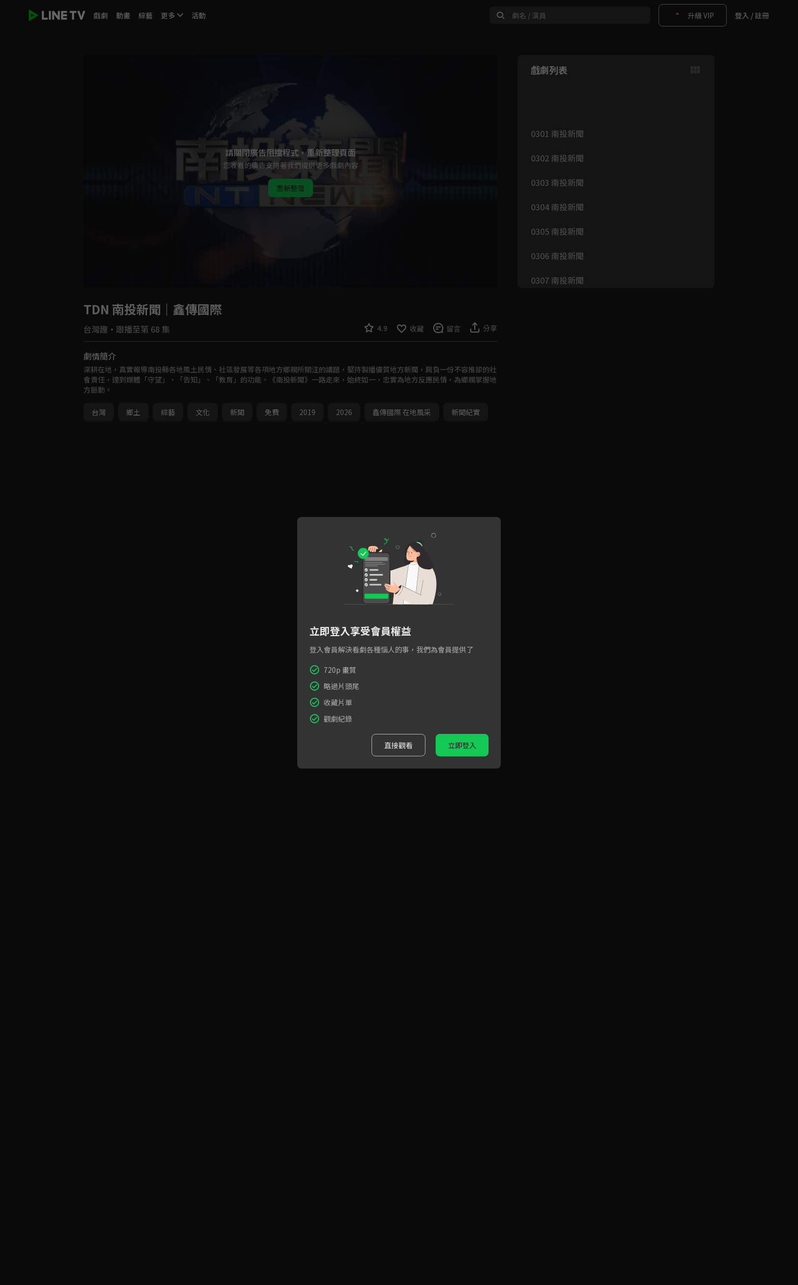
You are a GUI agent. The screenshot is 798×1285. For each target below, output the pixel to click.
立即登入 (462, 745)
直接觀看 (398, 745)
